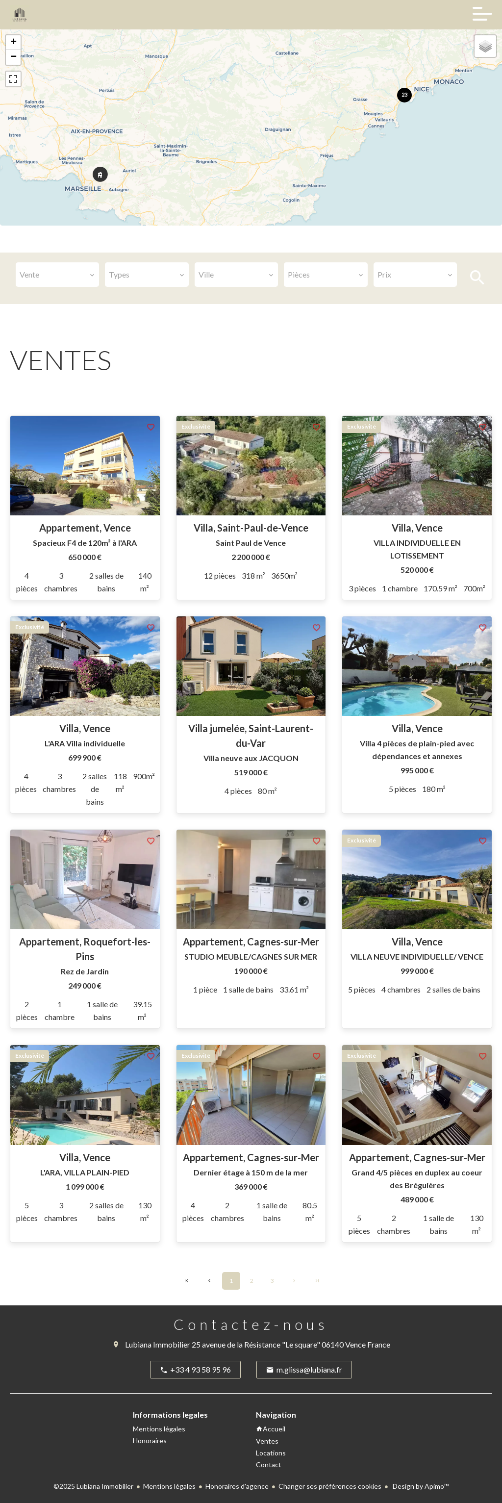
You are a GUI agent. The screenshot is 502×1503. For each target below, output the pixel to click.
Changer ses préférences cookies (329, 1486)
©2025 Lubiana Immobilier (93, 1486)
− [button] (13, 57)
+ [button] (13, 42)
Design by (420, 1486)
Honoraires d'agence (237, 1486)
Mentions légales (169, 1486)
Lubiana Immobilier (157, 1344)
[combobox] (57, 274)
